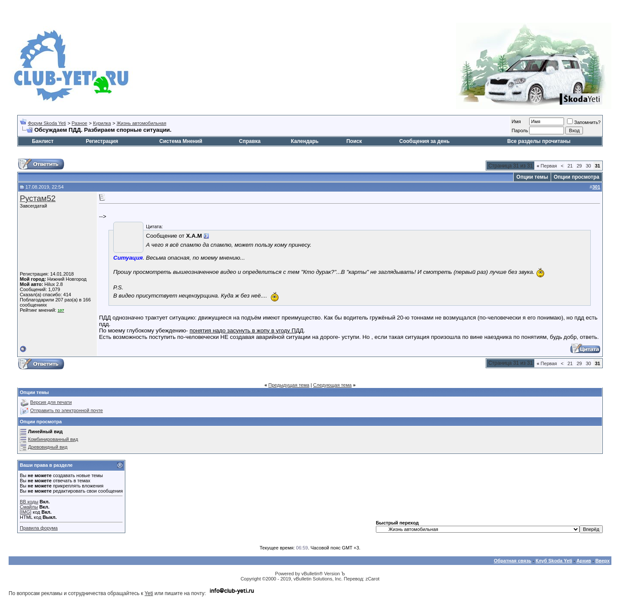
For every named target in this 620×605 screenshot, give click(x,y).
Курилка (102, 123)
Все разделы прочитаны (538, 141)
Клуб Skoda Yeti (554, 560)
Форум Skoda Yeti (47, 123)
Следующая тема (332, 385)
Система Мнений (180, 141)
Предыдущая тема (288, 385)
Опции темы (532, 177)
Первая (546, 165)
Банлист (42, 141)
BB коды (29, 501)
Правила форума (39, 528)
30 (588, 165)
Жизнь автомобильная (141, 123)
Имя (516, 121)
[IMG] (25, 512)
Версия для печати (51, 402)
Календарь (305, 141)
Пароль (520, 130)
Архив (584, 560)
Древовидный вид (48, 447)
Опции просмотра (576, 177)
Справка (249, 141)
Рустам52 (38, 198)
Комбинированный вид (53, 439)
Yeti (149, 593)
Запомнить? (584, 122)
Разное (79, 123)
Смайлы (29, 506)
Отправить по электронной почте (66, 410)
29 (579, 165)
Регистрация (102, 141)
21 (570, 165)
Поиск (354, 141)
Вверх (602, 560)
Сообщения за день (424, 141)
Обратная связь (512, 560)
